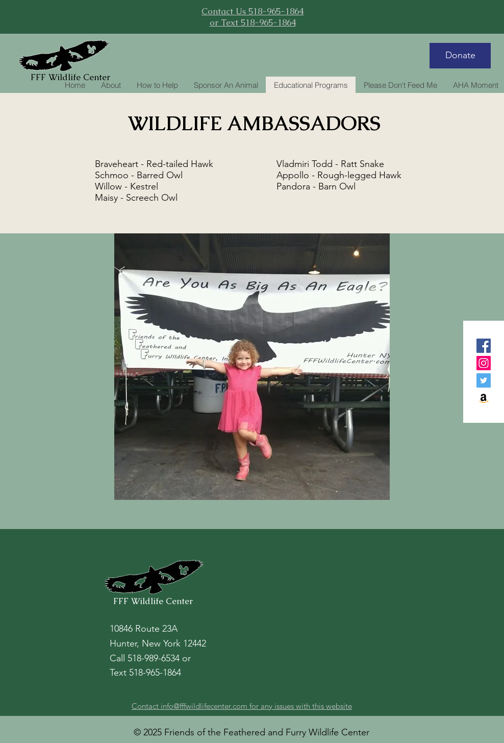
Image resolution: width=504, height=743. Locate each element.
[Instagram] (483, 363)
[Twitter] (483, 380)
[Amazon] (483, 398)
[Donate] (460, 55)
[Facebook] (483, 346)
